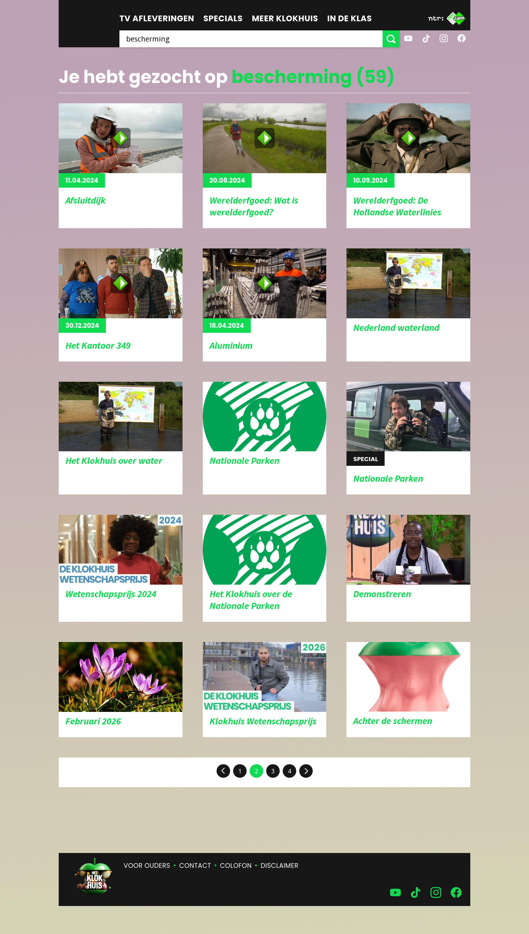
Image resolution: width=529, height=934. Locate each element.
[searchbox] (251, 38)
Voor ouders (147, 865)
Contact (195, 865)
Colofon (236, 865)
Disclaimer (280, 865)
